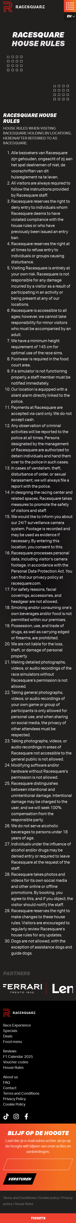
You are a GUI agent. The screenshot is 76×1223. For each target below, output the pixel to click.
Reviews (9, 1051)
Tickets (38, 1218)
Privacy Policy (14, 1099)
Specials (10, 1031)
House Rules (13, 1068)
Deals (7, 1036)
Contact (9, 1088)
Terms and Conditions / (21, 1198)
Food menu (12, 1042)
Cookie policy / (50, 1198)
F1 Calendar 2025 (18, 1057)
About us (10, 1077)
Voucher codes (15, 1062)
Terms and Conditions (21, 1093)
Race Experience (17, 1025)
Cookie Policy (14, 1104)
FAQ (6, 1083)
